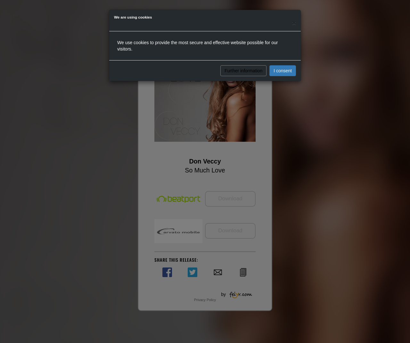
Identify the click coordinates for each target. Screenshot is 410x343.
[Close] (294, 23)
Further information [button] (243, 70)
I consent (283, 70)
